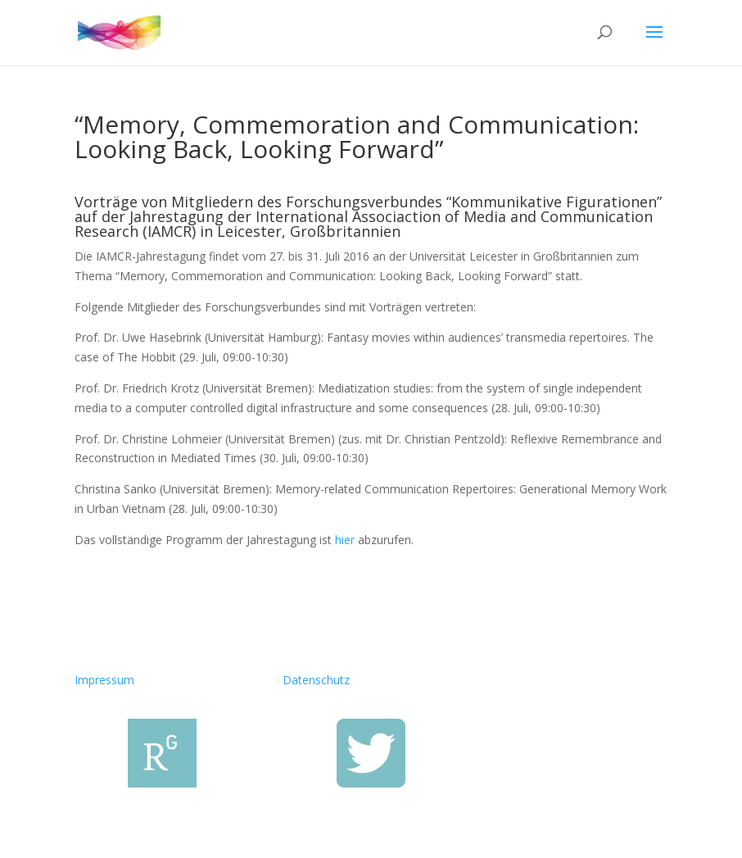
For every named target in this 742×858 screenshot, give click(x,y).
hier (345, 539)
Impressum (104, 680)
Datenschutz (316, 680)
